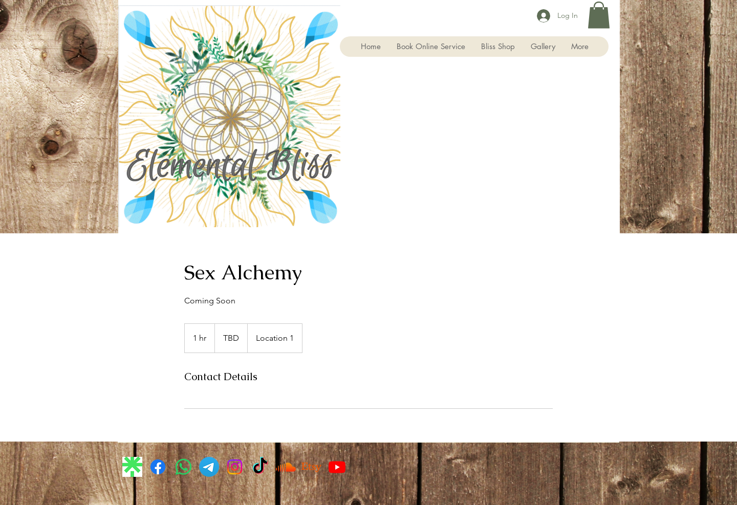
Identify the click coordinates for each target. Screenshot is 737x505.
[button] (599, 15)
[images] (132, 467)
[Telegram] (209, 467)
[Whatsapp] (183, 467)
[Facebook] (158, 467)
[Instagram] (235, 467)
